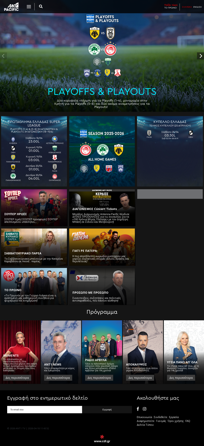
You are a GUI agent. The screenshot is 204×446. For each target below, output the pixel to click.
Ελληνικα (187, 6)
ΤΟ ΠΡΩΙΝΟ (170, 6)
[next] (200, 55)
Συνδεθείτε (160, 417)
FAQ (187, 421)
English (197, 6)
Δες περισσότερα (17, 378)
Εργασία (174, 417)
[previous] (3, 55)
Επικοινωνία (144, 417)
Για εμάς (161, 421)
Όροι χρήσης (176, 421)
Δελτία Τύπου (145, 425)
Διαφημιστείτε (145, 421)
